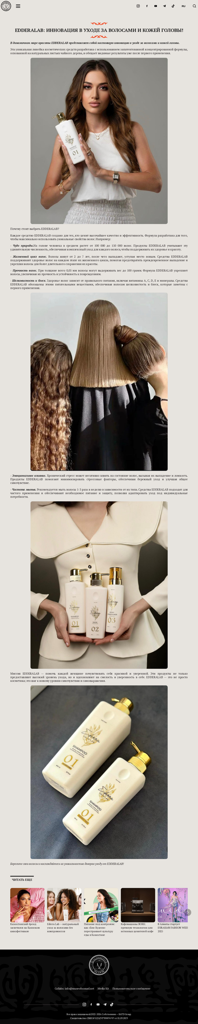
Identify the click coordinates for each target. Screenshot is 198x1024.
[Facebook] (147, 6)
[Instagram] (138, 6)
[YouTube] (156, 6)
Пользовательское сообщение (131, 988)
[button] (187, 912)
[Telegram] (164, 6)
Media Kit (103, 988)
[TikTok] (173, 6)
